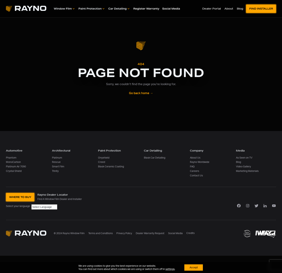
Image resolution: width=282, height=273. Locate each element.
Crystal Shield (14, 171)
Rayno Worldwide (199, 162)
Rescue (56, 162)
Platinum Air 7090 (16, 166)
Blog (238, 162)
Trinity (55, 171)
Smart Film (58, 166)
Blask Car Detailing (154, 157)
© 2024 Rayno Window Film (69, 233)
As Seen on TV (244, 157)
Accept (194, 267)
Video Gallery (243, 166)
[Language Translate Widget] (44, 207)
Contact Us (196, 175)
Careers (194, 171)
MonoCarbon (13, 162)
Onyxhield (103, 157)
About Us (195, 157)
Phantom (11, 157)
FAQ (192, 166)
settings (169, 269)
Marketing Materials (247, 171)
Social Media (175, 233)
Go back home (141, 93)
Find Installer (261, 8)
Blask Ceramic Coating (111, 166)
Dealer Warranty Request (150, 233)
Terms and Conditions (100, 233)
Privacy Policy (124, 233)
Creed (101, 162)
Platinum (57, 157)
